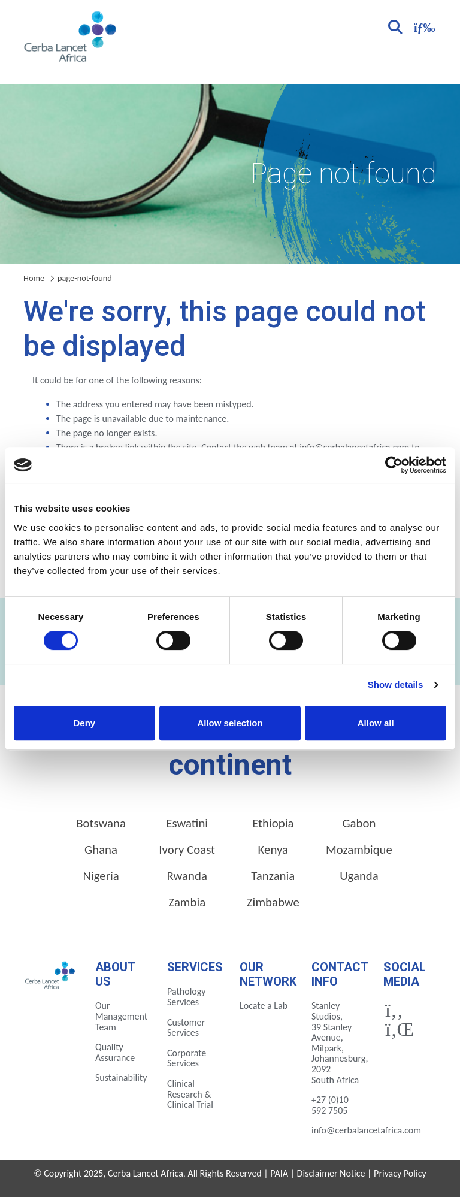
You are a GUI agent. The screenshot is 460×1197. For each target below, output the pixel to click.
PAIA (279, 1173)
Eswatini (187, 823)
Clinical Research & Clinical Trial (190, 1094)
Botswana (101, 823)
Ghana (100, 849)
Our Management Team (121, 1016)
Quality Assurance (115, 1052)
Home (33, 278)
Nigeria (101, 876)
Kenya (273, 849)
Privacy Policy (400, 1173)
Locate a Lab (264, 1005)
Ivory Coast (187, 849)
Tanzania (273, 876)
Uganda (359, 876)
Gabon (359, 823)
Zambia (186, 902)
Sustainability (121, 1077)
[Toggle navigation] (423, 26)
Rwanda (187, 876)
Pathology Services (186, 997)
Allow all (376, 723)
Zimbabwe (273, 902)
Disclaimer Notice (331, 1173)
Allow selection (229, 723)
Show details (395, 684)
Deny (84, 723)
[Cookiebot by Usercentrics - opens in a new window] (393, 465)
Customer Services (186, 1028)
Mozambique (359, 849)
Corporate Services (186, 1058)
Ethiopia (272, 823)
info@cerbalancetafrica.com (366, 1130)
